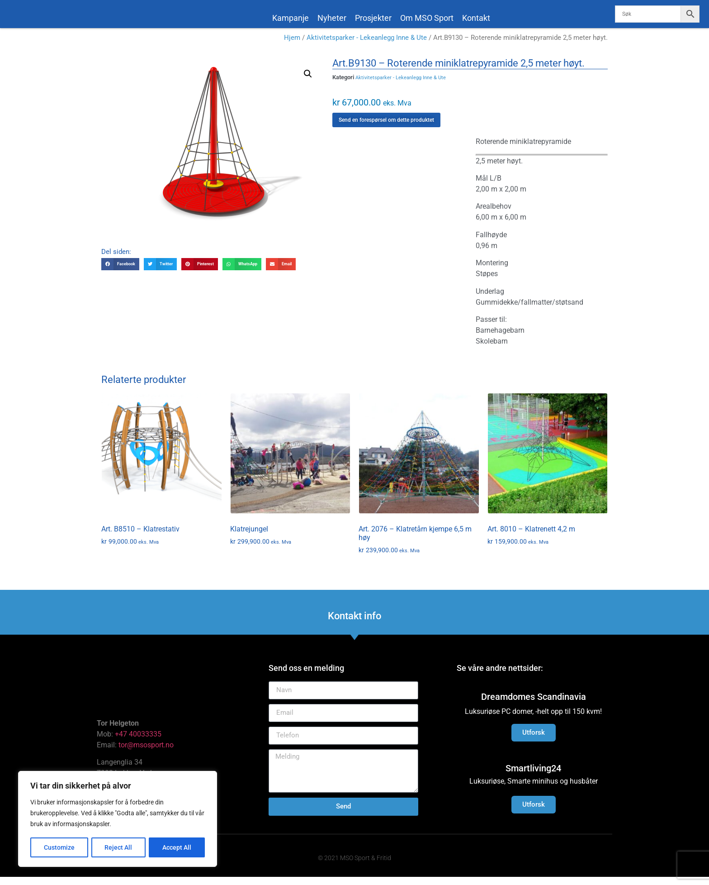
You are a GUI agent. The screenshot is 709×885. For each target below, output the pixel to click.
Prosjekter (373, 18)
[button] (308, 82)
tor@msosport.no (146, 753)
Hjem (292, 46)
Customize (59, 847)
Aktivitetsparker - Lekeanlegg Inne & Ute (367, 46)
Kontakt (476, 18)
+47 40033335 (138, 742)
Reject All (118, 847)
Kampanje (290, 18)
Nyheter (331, 18)
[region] (117, 819)
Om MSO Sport (427, 18)
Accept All (177, 847)
